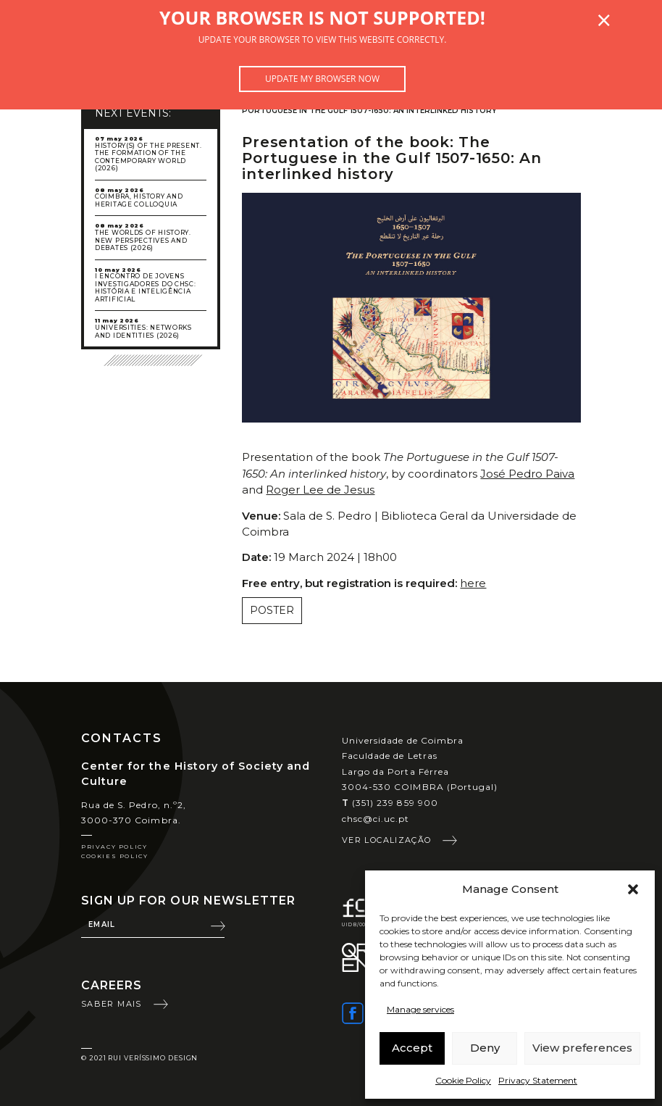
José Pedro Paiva (527, 474)
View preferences (582, 1048)
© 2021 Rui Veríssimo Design (139, 1058)
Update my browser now (322, 78)
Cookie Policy (463, 1080)
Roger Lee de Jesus (320, 489)
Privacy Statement (537, 1080)
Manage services (420, 1009)
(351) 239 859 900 (390, 802)
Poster (272, 610)
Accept (412, 1048)
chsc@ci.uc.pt (376, 818)
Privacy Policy (114, 846)
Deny (485, 1048)
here (473, 583)
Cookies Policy (114, 856)
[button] (633, 889)
